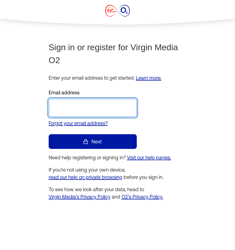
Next (93, 141)
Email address (64, 92)
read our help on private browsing (85, 177)
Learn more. (148, 78)
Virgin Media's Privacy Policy (79, 196)
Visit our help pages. (149, 157)
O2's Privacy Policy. (142, 196)
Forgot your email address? (78, 123)
